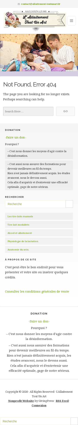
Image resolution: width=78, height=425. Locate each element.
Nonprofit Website (21, 401)
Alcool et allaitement (19, 232)
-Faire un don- (15, 137)
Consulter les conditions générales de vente (37, 291)
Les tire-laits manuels (20, 216)
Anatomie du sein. (18, 249)
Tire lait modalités (18, 224)
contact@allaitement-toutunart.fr (40, 3)
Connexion (39, 405)
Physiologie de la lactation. (23, 241)
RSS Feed (62, 401)
